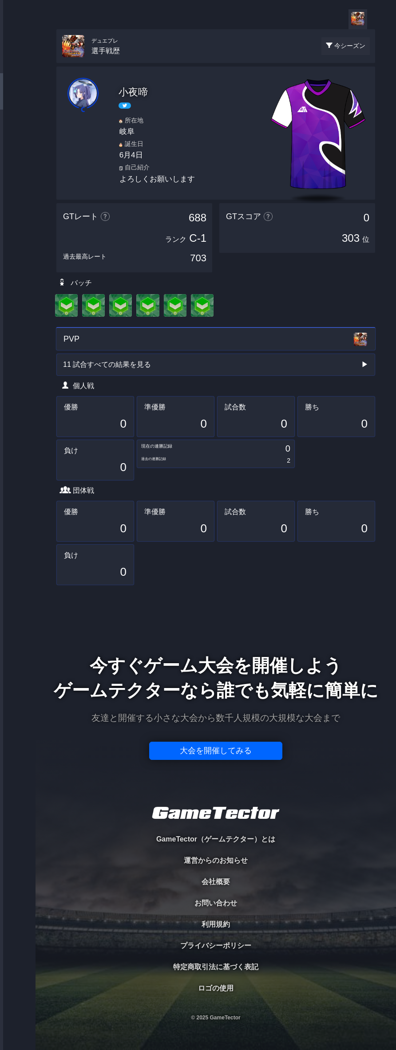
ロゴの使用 (216, 988)
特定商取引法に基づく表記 (215, 967)
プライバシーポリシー (215, 945)
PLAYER (18, 99)
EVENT (17, 208)
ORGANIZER (18, 136)
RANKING (17, 172)
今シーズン (349, 46)
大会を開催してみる (216, 750)
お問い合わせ (215, 903)
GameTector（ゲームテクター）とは (215, 839)
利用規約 (216, 924)
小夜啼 (133, 92)
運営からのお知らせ (216, 860)
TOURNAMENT (18, 63)
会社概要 (216, 881)
